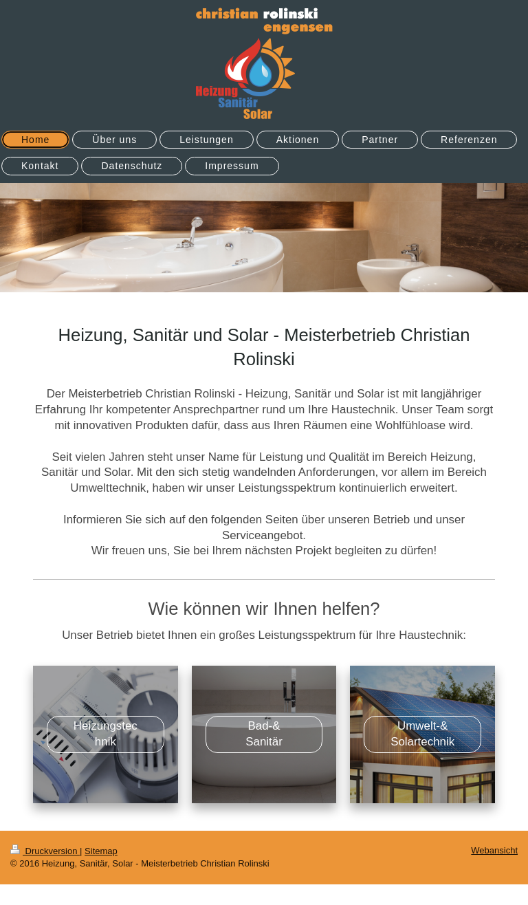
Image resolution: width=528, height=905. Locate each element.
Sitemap (101, 851)
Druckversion (45, 851)
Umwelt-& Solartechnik (422, 733)
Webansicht (494, 850)
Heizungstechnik (106, 733)
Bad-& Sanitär (264, 733)
